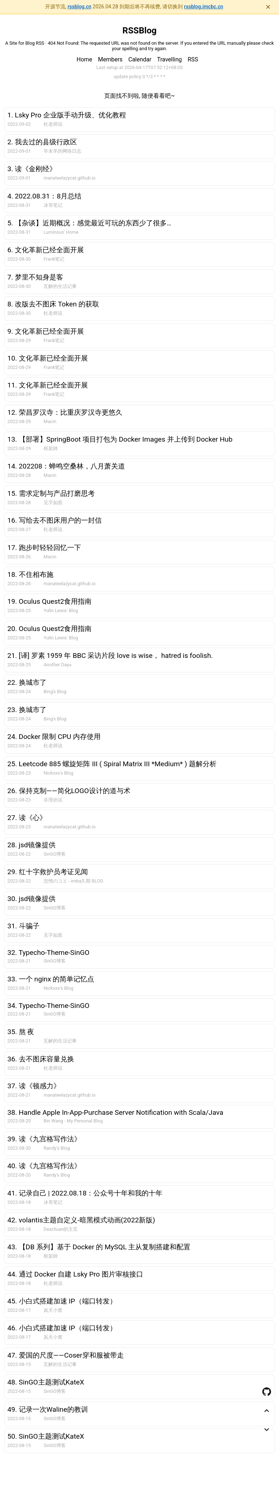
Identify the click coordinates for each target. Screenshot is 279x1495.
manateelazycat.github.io (70, 178)
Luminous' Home (61, 232)
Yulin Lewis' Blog (61, 610)
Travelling (169, 59)
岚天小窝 (53, 1310)
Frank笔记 (54, 259)
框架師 (51, 448)
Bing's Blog (55, 691)
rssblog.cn (80, 6)
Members (110, 59)
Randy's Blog (57, 1148)
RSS (192, 59)
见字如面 (53, 502)
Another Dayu (58, 664)
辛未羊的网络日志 (62, 151)
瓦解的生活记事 (60, 286)
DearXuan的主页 (61, 1229)
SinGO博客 (55, 854)
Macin (50, 421)
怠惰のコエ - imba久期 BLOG (74, 881)
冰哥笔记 (53, 205)
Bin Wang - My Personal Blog (73, 1121)
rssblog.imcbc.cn (203, 6)
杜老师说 (53, 124)
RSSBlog (139, 30)
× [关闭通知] (268, 7)
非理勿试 (53, 800)
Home (84, 59)
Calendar (139, 59)
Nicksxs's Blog (58, 773)
